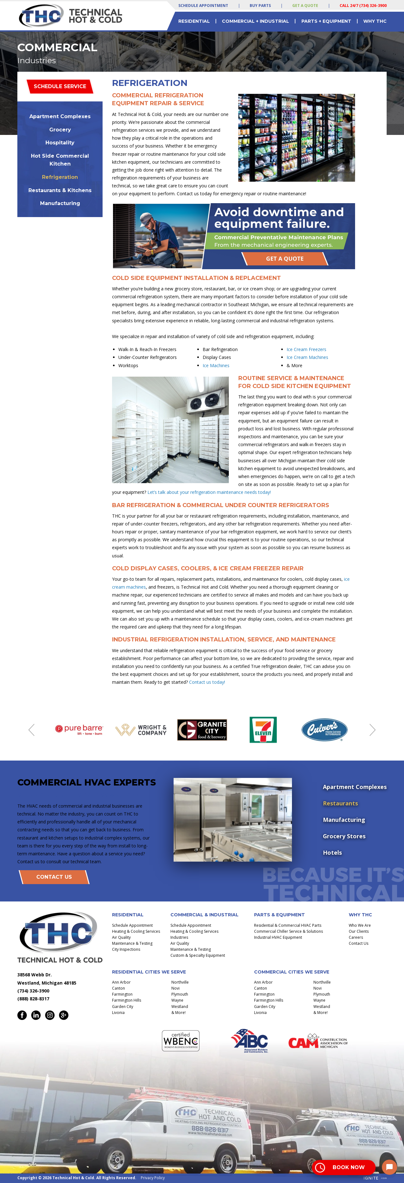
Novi (175, 988)
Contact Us (54, 877)
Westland (179, 1006)
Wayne (177, 1000)
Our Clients (359, 931)
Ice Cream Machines (307, 357)
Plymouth (179, 994)
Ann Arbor (121, 982)
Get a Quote (305, 5)
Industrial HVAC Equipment (278, 937)
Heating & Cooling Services (136, 931)
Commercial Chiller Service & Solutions (288, 931)
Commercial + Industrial (255, 21)
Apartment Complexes (60, 116)
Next (373, 729)
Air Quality (121, 937)
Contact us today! (207, 682)
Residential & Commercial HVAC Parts (287, 925)
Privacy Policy (153, 1177)
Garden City (122, 1006)
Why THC (375, 21)
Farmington (122, 994)
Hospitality (59, 143)
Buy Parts (260, 5)
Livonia (118, 1012)
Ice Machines (216, 365)
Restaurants (340, 803)
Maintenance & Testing (132, 943)
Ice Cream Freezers (306, 349)
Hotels (332, 852)
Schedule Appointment (203, 5)
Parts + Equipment (326, 21)
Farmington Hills (126, 1000)
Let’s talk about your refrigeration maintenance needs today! (209, 492)
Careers (356, 937)
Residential (194, 21)
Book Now (349, 1167)
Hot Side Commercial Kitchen (60, 160)
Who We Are (360, 925)
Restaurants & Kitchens (60, 190)
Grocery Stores (344, 836)
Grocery (60, 130)
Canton (118, 988)
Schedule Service (60, 86)
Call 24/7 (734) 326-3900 (363, 5)
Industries (179, 937)
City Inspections (126, 949)
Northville (180, 982)
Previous (31, 729)
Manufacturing (60, 203)
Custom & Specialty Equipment (197, 955)
